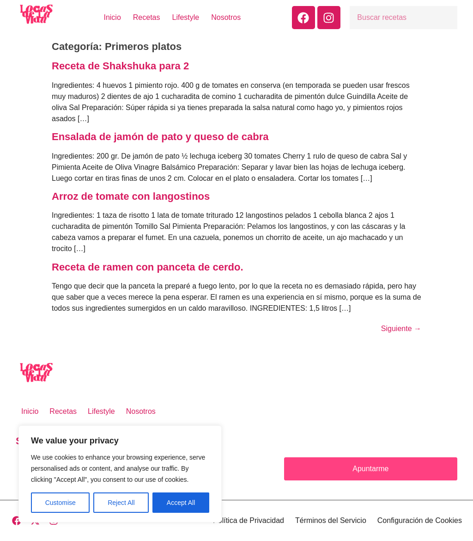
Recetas (146, 17)
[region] (120, 474)
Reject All (121, 502)
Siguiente (401, 328)
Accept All (181, 502)
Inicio (112, 17)
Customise (60, 502)
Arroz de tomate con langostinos (131, 196)
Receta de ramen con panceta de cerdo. (147, 267)
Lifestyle (186, 17)
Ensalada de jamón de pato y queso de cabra (160, 136)
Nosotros (226, 17)
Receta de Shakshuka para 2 (120, 66)
